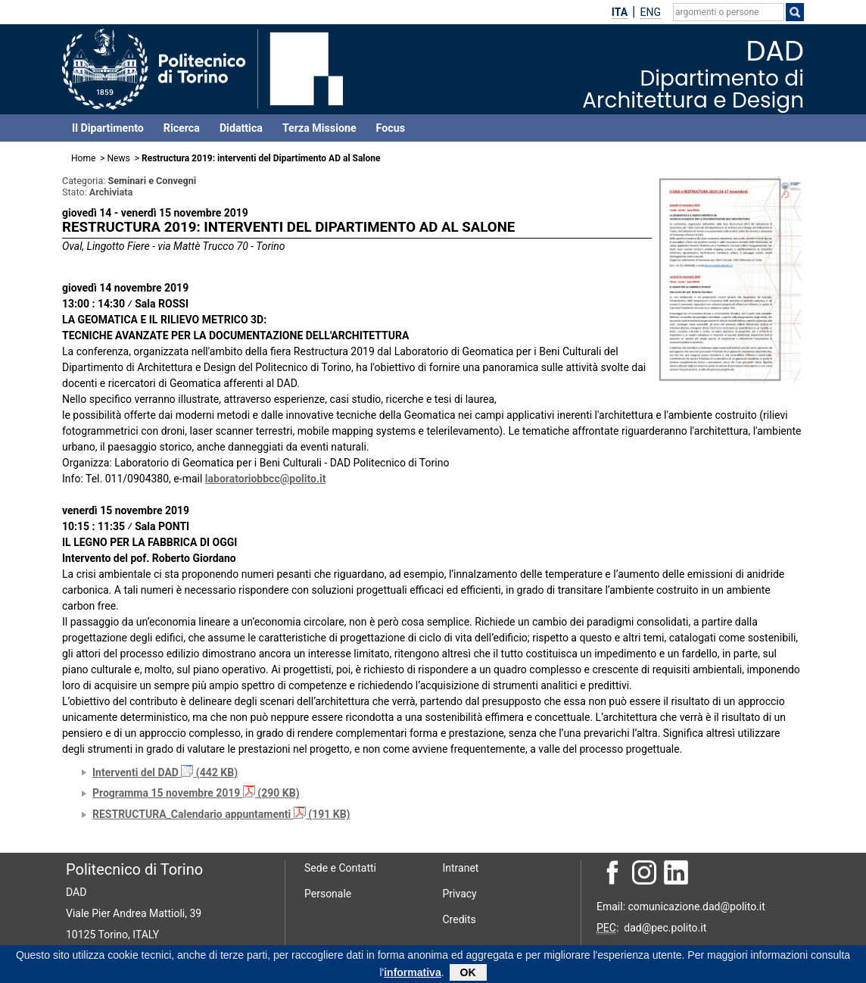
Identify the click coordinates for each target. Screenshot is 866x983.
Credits (459, 919)
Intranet (461, 868)
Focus (390, 128)
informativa (412, 975)
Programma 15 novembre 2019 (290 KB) (196, 793)
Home (83, 158)
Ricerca (182, 128)
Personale (327, 894)
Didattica (241, 128)
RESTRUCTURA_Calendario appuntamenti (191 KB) (221, 814)
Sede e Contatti (340, 868)
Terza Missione (319, 128)
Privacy (460, 894)
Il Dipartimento (108, 128)
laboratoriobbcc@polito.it (265, 479)
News (118, 158)
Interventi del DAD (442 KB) (165, 772)
